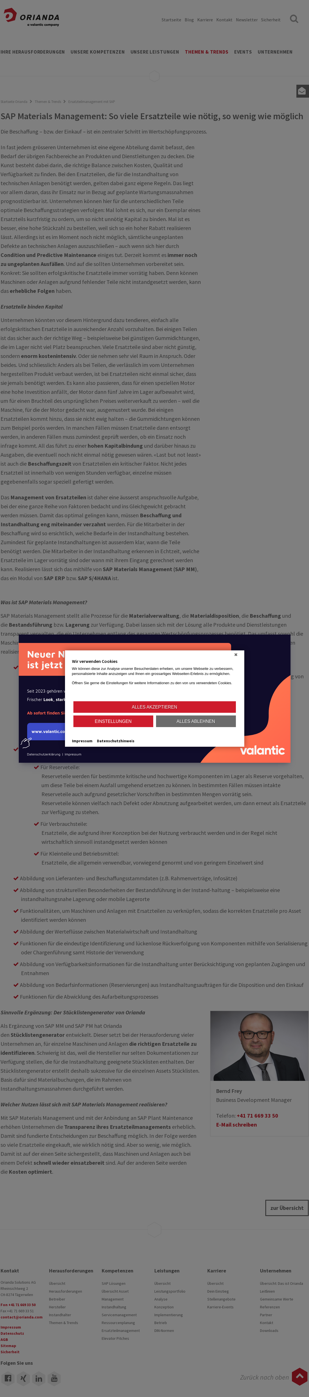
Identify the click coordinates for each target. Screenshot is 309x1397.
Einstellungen (113, 721)
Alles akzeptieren (154, 706)
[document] (154, 679)
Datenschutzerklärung (44, 754)
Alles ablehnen (195, 721)
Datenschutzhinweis (115, 740)
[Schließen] (236, 655)
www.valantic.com (48, 734)
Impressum (73, 754)
